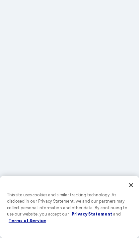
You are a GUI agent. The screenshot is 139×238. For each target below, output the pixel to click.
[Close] (131, 185)
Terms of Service (27, 220)
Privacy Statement (92, 214)
